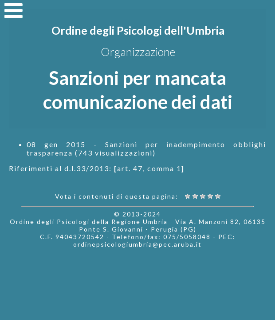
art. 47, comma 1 (149, 168)
